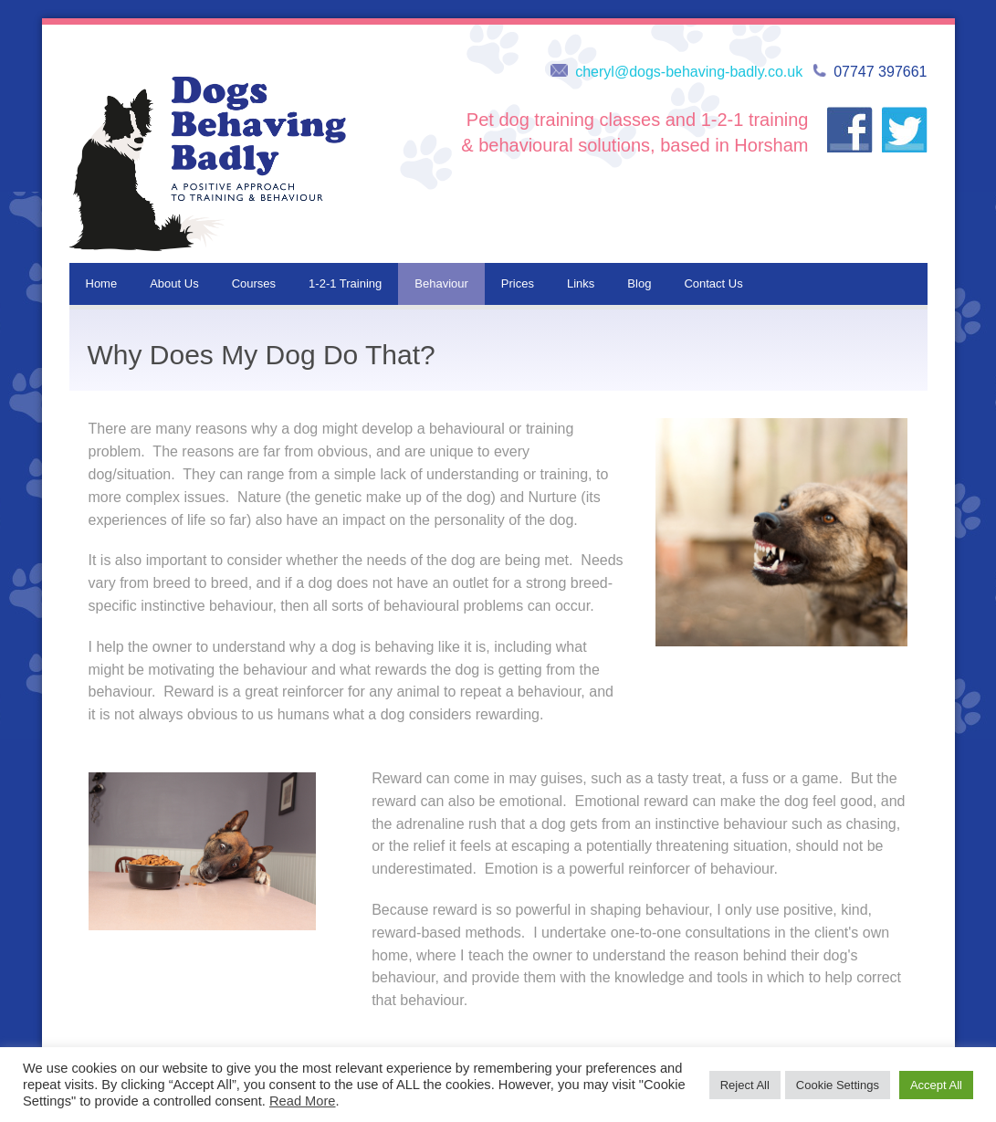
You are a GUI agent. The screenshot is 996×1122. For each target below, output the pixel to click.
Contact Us (713, 283)
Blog (639, 283)
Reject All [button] (745, 1085)
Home (102, 283)
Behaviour (441, 283)
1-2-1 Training (345, 283)
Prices (517, 283)
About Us (174, 283)
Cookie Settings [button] (837, 1085)
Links (580, 283)
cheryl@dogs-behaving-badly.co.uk (688, 71)
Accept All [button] (936, 1085)
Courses (254, 283)
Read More (302, 1101)
